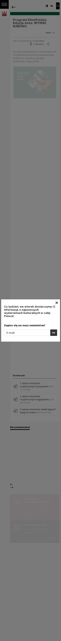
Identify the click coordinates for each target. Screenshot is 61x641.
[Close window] (57, 302)
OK (53, 332)
